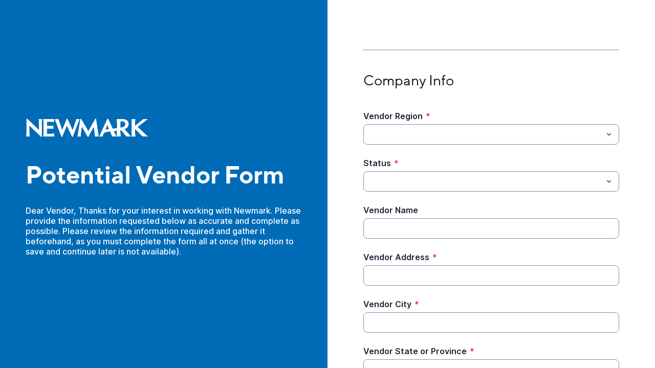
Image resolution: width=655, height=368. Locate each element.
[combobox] (491, 134)
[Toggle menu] (609, 134)
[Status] (482, 181)
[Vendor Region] (482, 134)
